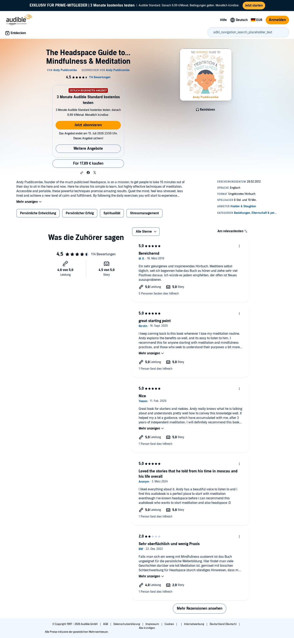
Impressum (153, 624)
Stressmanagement (144, 213)
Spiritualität (112, 213)
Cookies (169, 624)
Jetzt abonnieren (88, 125)
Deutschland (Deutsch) (223, 624)
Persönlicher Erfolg (80, 213)
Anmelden (277, 20)
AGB (106, 624)
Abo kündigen (147, 628)
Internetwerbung (194, 624)
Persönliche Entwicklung (38, 213)
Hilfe (223, 20)
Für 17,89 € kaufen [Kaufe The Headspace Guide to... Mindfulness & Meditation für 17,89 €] (88, 163)
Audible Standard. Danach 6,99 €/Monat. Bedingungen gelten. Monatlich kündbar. (134, 5)
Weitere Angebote (88, 148)
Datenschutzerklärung (127, 624)
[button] (81, 172)
